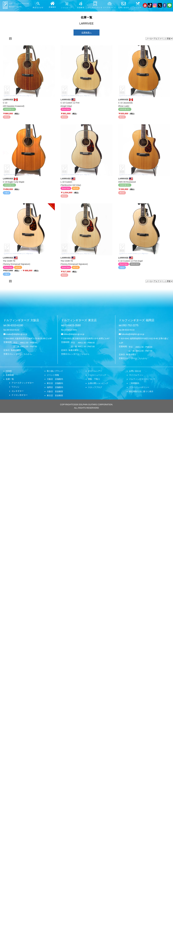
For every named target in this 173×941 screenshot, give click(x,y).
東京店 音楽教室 (55, 395)
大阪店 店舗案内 (55, 379)
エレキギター (18, 391)
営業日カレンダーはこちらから (17, 354)
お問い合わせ (135, 371)
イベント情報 (53, 375)
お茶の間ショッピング (98, 383)
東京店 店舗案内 (55, 383)
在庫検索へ (86, 32)
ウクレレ (16, 387)
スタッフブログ (95, 387)
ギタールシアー (95, 371)
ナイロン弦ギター (20, 395)
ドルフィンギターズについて (142, 379)
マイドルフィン (136, 375)
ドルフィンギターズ (21, 320)
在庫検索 (10, 375)
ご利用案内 (134, 383)
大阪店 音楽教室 (55, 391)
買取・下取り (94, 379)
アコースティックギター (23, 383)
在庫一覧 (10, 379)
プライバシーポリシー (139, 387)
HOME (9, 371)
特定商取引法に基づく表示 (141, 391)
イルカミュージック (97, 375)
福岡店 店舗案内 (55, 387)
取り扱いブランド (55, 371)
